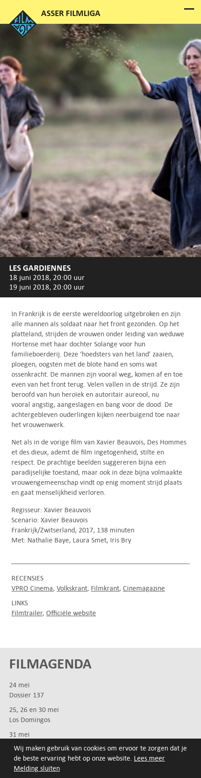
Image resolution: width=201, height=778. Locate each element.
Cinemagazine (144, 588)
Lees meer (149, 758)
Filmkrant (105, 588)
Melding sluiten (37, 768)
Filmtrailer (26, 612)
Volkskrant (72, 588)
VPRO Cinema (32, 588)
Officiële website (71, 612)
